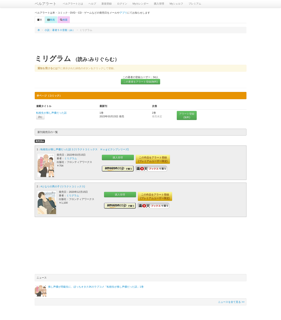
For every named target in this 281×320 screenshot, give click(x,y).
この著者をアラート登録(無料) (140, 81)
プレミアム (195, 3)
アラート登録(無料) (186, 115)
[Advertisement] (140, 45)
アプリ (123, 12)
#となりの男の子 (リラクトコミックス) (63, 186)
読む (40, 117)
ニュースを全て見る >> (231, 301)
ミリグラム (70, 158)
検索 (63, 19)
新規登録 (107, 3)
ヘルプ (92, 3)
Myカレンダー (141, 3)
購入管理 (159, 3)
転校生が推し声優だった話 (51, 112)
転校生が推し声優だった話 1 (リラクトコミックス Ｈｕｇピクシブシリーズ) (85, 149)
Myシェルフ (176, 3)
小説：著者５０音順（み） (60, 30)
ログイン (122, 3)
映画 (51, 19)
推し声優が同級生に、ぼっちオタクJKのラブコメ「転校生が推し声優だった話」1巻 (96, 286)
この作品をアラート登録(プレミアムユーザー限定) (153, 159)
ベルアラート (45, 4)
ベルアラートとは (73, 3)
